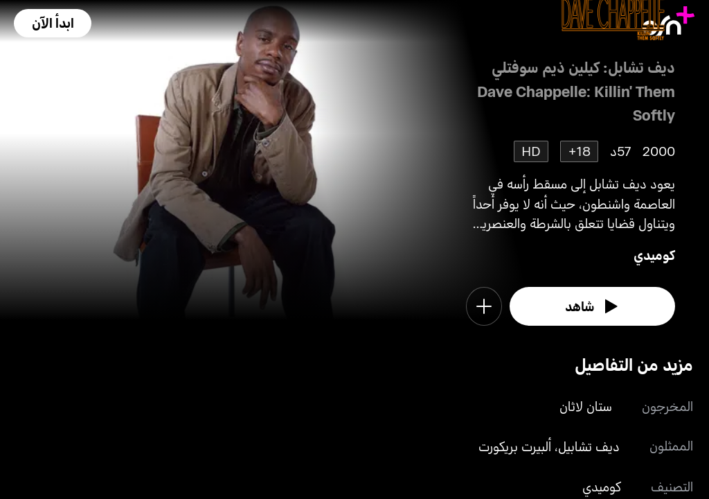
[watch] (592, 306)
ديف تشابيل (589, 446)
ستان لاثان (585, 405)
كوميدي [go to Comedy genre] (654, 254)
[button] (52, 23)
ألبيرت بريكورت (514, 446)
